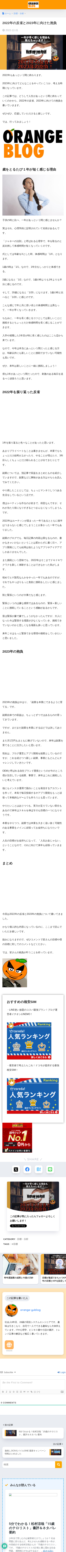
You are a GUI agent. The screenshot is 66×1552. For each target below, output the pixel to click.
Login (62, 1372)
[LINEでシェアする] (50, 1169)
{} (35, 1392)
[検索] (58, 1464)
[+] (38, 1392)
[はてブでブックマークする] (39, 1169)
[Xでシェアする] (16, 1169)
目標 (15, 1244)
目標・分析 (22, 1239)
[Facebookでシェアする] (27, 1169)
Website (9, 1351)
